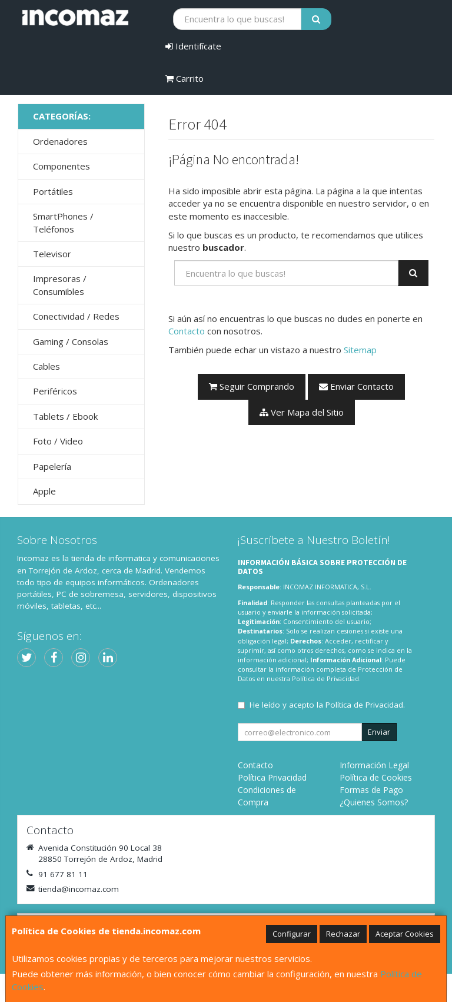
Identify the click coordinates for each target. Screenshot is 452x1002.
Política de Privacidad (325, 678)
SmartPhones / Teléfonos (63, 222)
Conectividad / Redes (76, 316)
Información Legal (374, 765)
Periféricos (55, 391)
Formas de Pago (371, 789)
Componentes (61, 166)
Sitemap (360, 350)
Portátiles (53, 191)
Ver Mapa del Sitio (302, 412)
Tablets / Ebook (65, 416)
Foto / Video (58, 441)
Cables (46, 366)
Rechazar (343, 933)
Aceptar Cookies (404, 933)
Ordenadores (60, 141)
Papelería (52, 466)
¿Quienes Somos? (374, 802)
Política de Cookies (376, 777)
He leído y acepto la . (327, 704)
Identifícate (193, 46)
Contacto (186, 331)
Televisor (52, 254)
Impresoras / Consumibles (60, 285)
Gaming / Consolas (70, 341)
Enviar (379, 731)
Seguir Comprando (251, 386)
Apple (44, 491)
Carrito (184, 78)
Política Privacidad (272, 777)
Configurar (291, 933)
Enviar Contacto (356, 386)
